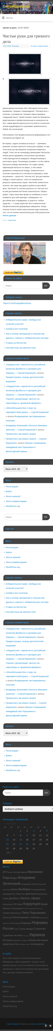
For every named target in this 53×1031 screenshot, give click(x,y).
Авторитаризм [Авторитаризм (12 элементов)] (20, 872)
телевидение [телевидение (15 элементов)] (37, 944)
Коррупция (12, 220)
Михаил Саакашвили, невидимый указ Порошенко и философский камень (26, 447)
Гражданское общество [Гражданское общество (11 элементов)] (14, 894)
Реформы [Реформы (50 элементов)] (40, 923)
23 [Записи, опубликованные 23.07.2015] (27, 844)
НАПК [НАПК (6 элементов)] (26, 908)
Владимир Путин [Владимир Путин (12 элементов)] (29, 884)
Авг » (9, 852)
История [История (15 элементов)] (18, 904)
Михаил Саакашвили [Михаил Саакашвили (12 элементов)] (13, 908)
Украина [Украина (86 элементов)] (37, 934)
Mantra (33, 1024)
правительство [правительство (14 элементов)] (11, 944)
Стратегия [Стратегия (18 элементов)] (39, 928)
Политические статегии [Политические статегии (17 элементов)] (25, 917)
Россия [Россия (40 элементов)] (8, 928)
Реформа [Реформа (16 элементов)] (25, 923)
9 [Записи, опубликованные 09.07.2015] (27, 835)
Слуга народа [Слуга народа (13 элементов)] (26, 929)
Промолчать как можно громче (21, 434)
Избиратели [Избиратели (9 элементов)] (8, 904)
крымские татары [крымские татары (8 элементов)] (20, 940)
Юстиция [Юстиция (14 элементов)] (7, 940)
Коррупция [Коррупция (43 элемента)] (31, 904)
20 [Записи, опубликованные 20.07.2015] (7, 844)
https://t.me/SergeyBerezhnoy (17, 303)
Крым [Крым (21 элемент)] (44, 904)
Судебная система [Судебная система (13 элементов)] (12, 935)
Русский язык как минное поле (21, 348)
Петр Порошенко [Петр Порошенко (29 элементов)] (34, 912)
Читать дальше (11, 216)
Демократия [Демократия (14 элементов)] (32, 893)
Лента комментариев (16, 501)
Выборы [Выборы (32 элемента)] (24, 889)
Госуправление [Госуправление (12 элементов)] (38, 889)
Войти (9, 491)
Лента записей (13, 496)
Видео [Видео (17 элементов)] (14, 878)
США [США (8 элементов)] (16, 929)
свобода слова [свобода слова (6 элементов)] (24, 944)
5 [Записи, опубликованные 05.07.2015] (46, 831)
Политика (15, 46)
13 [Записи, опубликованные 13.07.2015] (7, 839)
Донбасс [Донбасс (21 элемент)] (14, 898)
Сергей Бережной (16, 6)
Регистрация (12, 486)
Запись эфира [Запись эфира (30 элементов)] (30, 898)
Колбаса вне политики (17, 329)
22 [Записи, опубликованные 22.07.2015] (21, 844)
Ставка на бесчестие (16, 343)
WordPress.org (13, 506)
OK (44, 285)
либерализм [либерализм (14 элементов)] (33, 940)
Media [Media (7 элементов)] (10, 872)
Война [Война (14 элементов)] (14, 889)
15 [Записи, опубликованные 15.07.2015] (21, 839)
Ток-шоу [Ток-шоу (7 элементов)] (25, 935)
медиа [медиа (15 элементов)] (44, 940)
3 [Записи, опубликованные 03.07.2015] (33, 831)
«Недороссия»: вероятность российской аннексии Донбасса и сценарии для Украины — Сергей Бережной (25, 368)
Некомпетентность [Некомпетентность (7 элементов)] (36, 908)
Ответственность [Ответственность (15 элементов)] (12, 913)
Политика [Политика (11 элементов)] (7, 917)
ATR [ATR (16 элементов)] (5, 872)
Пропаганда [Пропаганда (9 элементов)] (15, 923)
